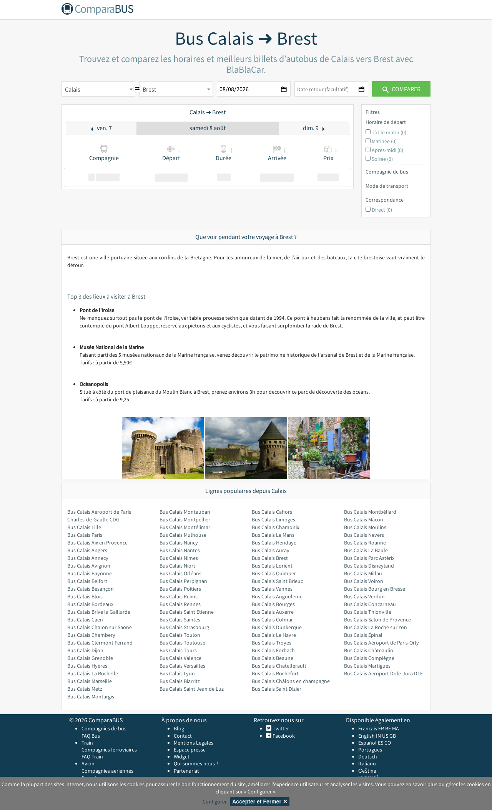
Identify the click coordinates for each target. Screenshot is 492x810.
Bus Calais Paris (84, 534)
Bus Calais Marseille (89, 681)
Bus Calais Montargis (90, 696)
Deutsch (367, 756)
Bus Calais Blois (85, 596)
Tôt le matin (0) (389, 132)
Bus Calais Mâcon (363, 519)
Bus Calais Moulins (365, 527)
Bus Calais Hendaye (274, 542)
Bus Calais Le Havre (274, 634)
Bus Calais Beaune (272, 658)
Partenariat (186, 770)
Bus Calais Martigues (367, 665)
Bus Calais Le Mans (273, 534)
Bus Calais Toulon (180, 634)
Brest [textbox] (149, 89)
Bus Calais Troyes (271, 642)
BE (388, 728)
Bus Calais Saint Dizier (276, 688)
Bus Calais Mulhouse (183, 534)
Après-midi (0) (387, 150)
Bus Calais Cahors (272, 511)
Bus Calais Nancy (179, 542)
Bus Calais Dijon (85, 650)
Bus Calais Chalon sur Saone (99, 627)
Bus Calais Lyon (177, 673)
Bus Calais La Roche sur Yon (375, 627)
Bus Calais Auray (270, 550)
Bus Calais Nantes (180, 550)
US (385, 735)
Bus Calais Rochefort (275, 673)
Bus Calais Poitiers (180, 588)
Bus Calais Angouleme (277, 596)
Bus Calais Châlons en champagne (291, 681)
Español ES (371, 742)
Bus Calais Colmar (272, 619)
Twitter (280, 728)
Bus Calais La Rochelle (92, 673)
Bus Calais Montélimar (185, 527)
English (366, 735)
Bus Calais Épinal (363, 634)
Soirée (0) (382, 158)
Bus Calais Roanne (365, 542)
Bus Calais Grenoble (90, 658)
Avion (88, 763)
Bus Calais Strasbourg (184, 627)
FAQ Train (92, 756)
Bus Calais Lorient (272, 565)
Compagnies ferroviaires (109, 749)
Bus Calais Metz (84, 688)
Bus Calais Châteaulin (368, 650)
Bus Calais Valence (180, 658)
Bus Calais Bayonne (89, 573)
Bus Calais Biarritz (180, 681)
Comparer (401, 89)
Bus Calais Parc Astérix (369, 557)
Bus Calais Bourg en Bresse (374, 588)
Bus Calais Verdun (364, 596)
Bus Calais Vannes (272, 588)
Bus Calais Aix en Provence (97, 542)
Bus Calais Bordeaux (90, 604)
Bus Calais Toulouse (182, 642)
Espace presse (190, 749)
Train (87, 742)
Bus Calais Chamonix (275, 527)
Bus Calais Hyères (87, 665)
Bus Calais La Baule (366, 550)
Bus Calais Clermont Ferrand (100, 642)
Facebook (283, 735)
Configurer (215, 801)
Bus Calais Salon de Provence (377, 619)
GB (392, 735)
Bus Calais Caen (85, 619)
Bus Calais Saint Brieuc (277, 581)
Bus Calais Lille (84, 527)
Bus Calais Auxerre (273, 611)
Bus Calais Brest (270, 557)
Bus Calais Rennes (180, 604)
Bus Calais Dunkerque (277, 627)
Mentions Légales (193, 742)
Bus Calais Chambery (91, 634)
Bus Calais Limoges (273, 519)
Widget (181, 756)
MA (395, 728)
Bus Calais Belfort (87, 581)
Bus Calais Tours (178, 650)
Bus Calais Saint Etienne (187, 611)
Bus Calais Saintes (180, 619)
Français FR (371, 728)
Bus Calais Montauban (185, 511)
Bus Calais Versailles (182, 665)
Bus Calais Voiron (363, 581)
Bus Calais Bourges (273, 604)
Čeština (367, 770)
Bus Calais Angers (87, 550)
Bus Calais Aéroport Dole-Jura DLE (383, 673)
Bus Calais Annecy (87, 557)
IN (378, 735)
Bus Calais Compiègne (369, 658)
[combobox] (98, 89)
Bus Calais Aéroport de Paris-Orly (381, 642)
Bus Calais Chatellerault (279, 665)
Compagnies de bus (103, 728)
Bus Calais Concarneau (370, 604)
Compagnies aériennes (107, 770)
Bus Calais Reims (179, 596)
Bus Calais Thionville (367, 611)
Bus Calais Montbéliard (370, 511)
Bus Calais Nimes (179, 557)
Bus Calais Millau (363, 573)
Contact (183, 735)
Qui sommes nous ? (196, 763)
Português (370, 749)
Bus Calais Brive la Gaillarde (98, 611)
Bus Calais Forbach (273, 650)
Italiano (367, 763)
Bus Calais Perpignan (183, 581)
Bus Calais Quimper (274, 573)
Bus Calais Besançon (90, 588)
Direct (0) (382, 209)
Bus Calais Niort (177, 565)
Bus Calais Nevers (364, 534)
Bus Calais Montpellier (185, 519)
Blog (179, 728)
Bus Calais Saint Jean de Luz (192, 688)
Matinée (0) (384, 141)
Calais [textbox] (72, 89)
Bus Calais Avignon (88, 565)
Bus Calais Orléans (180, 573)
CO (387, 742)
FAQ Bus (90, 735)
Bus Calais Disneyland (369, 565)
